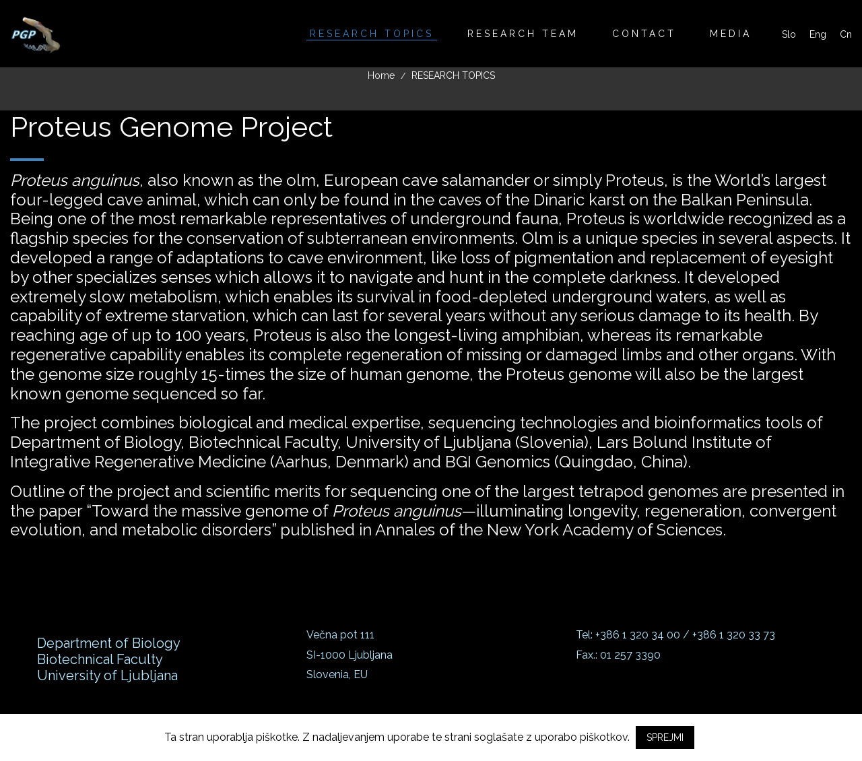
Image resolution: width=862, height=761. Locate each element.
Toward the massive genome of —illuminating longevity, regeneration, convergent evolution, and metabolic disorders (423, 520)
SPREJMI (665, 737)
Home (381, 75)
